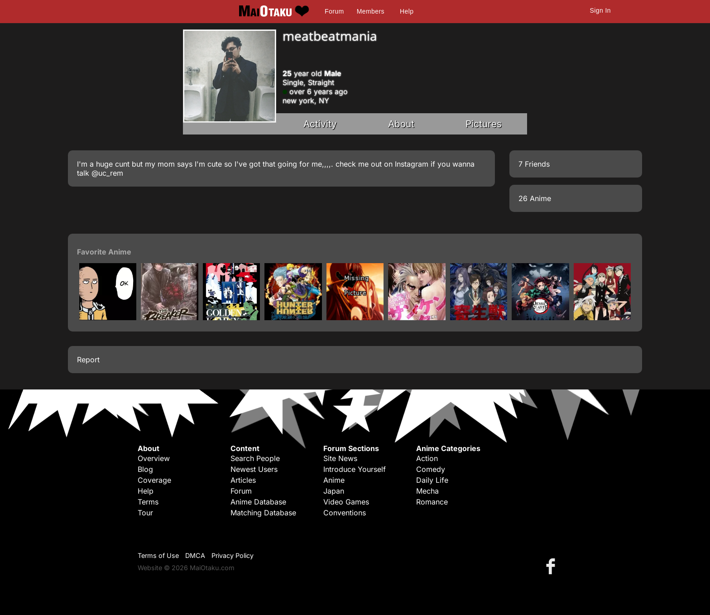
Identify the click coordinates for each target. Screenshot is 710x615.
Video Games (346, 501)
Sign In (600, 10)
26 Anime (534, 198)
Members (370, 11)
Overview (154, 458)
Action (427, 458)
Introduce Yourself (354, 469)
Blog (145, 469)
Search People (255, 458)
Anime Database (258, 501)
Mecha (427, 490)
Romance (432, 501)
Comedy (430, 469)
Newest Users (254, 469)
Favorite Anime (104, 251)
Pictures (483, 124)
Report (88, 359)
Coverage (154, 480)
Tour (145, 512)
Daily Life (432, 480)
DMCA (195, 555)
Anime (334, 480)
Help (406, 11)
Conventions (344, 512)
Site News (340, 458)
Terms (148, 501)
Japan (333, 490)
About (401, 124)
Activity (320, 124)
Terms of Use (158, 555)
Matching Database (263, 512)
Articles (243, 480)
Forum (334, 11)
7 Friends (534, 163)
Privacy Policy (232, 555)
